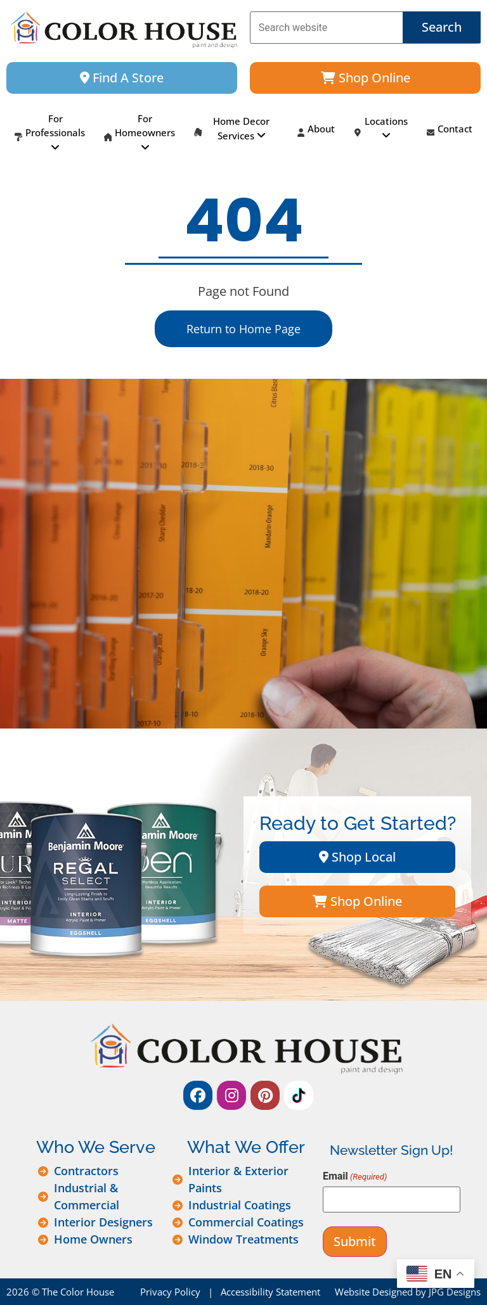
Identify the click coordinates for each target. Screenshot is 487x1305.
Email (355, 1176)
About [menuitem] (316, 133)
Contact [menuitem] (449, 133)
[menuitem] (49, 133)
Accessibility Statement (270, 1291)
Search (442, 26)
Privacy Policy (170, 1291)
